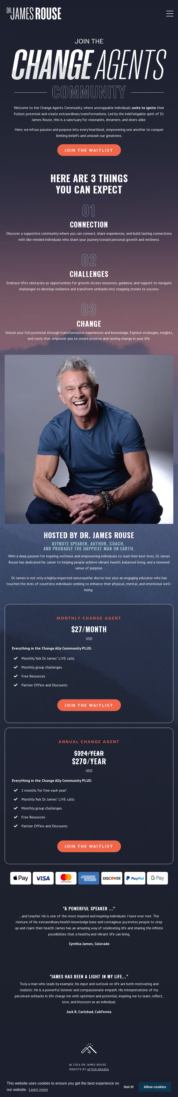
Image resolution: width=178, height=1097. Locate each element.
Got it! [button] (129, 1087)
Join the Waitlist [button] (89, 150)
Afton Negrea (98, 1069)
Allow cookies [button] (155, 1087)
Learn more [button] (38, 1090)
